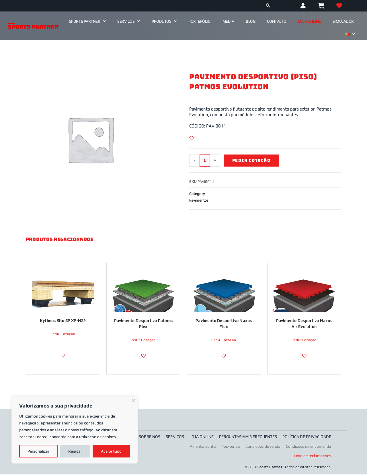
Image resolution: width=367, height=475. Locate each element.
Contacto (276, 21)
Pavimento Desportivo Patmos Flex (143, 323)
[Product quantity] (205, 161)
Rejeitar (75, 451)
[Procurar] (268, 5)
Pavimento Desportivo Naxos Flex (224, 323)
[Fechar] (133, 400)
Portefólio (199, 21)
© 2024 (251, 468)
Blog (250, 21)
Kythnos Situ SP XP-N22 (63, 320)
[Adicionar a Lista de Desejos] (191, 138)
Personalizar (38, 451)
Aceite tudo (111, 451)
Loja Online (309, 21)
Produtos (164, 21)
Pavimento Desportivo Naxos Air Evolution (304, 323)
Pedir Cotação (251, 160)
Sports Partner (87, 21)
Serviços (128, 21)
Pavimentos (198, 200)
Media (228, 21)
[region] (74, 430)
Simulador (343, 21)
